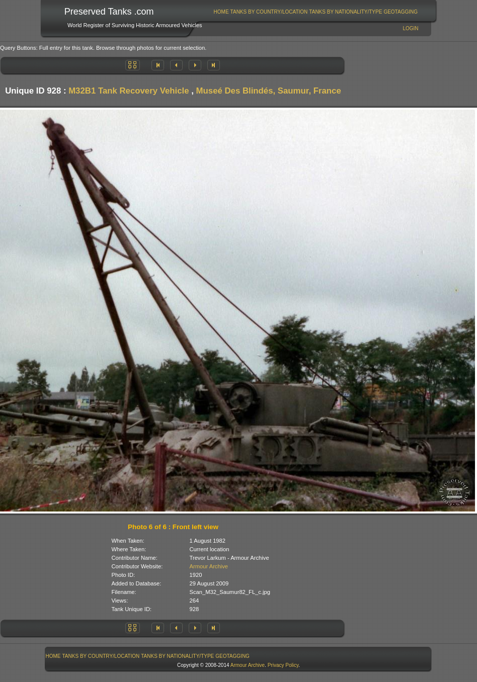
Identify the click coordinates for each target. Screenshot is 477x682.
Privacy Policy (283, 665)
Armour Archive (209, 566)
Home (221, 12)
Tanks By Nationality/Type (345, 12)
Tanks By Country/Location (269, 12)
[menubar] (315, 12)
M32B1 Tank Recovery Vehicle (128, 91)
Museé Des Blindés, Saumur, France (268, 91)
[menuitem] (221, 12)
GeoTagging (400, 12)
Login (410, 28)
